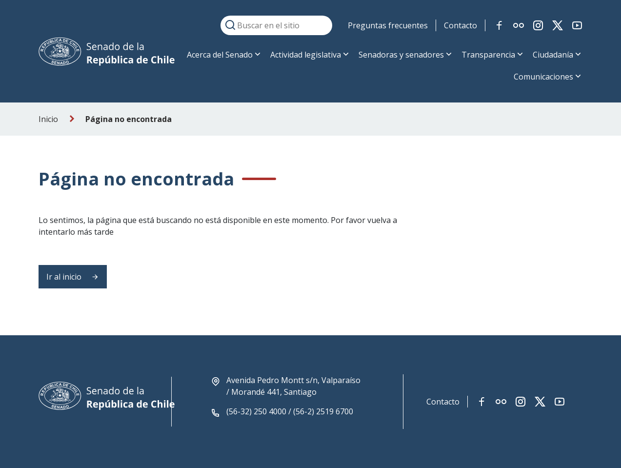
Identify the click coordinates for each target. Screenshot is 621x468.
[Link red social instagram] (538, 25)
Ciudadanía (553, 54)
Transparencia (488, 54)
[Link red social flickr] (518, 25)
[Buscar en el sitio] (276, 25)
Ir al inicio (72, 276)
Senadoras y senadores (401, 54)
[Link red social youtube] (577, 25)
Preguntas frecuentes (388, 25)
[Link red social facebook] (499, 25)
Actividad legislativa (305, 54)
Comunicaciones (543, 76)
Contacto (460, 25)
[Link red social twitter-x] (557, 25)
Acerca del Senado (220, 54)
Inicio (48, 119)
